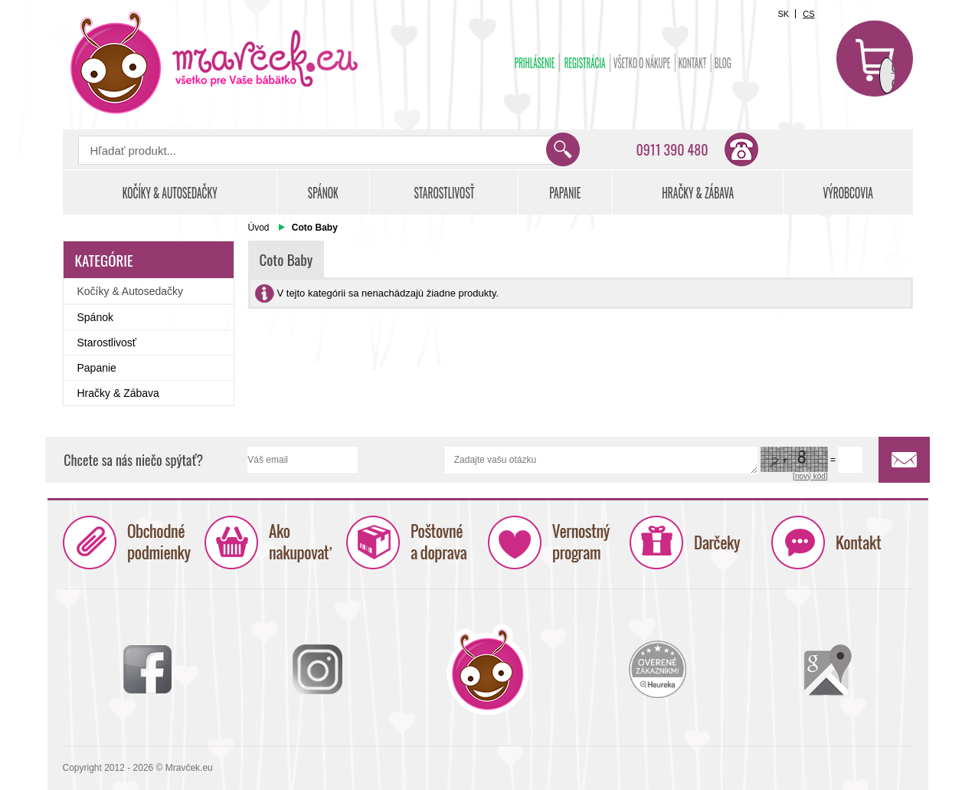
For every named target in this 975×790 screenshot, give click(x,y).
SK (783, 13)
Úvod (259, 227)
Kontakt (692, 63)
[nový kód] (810, 476)
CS (808, 13)
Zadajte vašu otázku (601, 460)
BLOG (722, 63)
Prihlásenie (534, 63)
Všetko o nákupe (641, 63)
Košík (874, 58)
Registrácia (584, 63)
